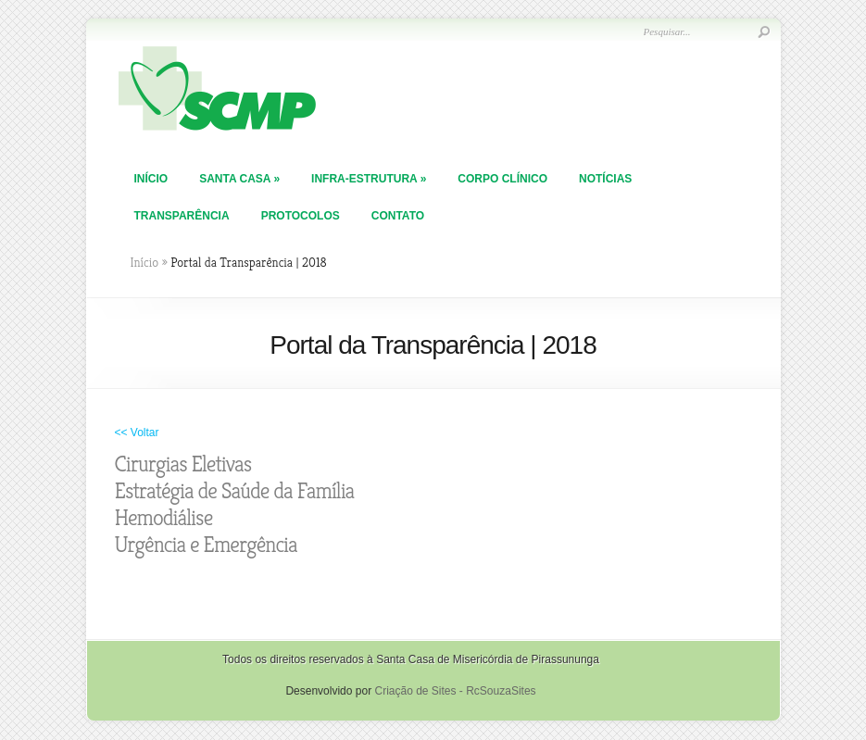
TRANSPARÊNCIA (182, 215)
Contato (397, 215)
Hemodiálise (164, 518)
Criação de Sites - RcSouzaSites (454, 690)
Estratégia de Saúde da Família (235, 491)
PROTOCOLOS (300, 215)
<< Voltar (137, 432)
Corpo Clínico (502, 178)
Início (151, 178)
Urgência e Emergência (206, 544)
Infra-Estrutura (368, 178)
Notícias (605, 178)
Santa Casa (239, 178)
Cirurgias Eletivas (183, 464)
